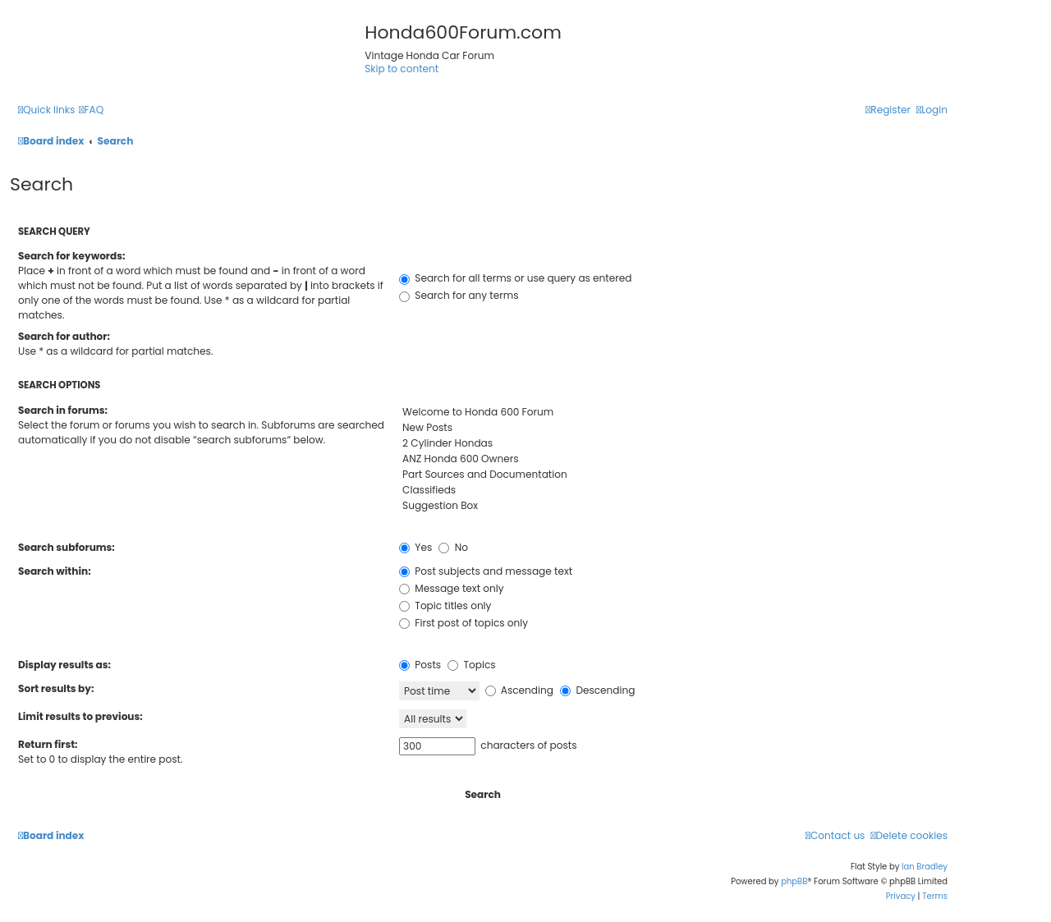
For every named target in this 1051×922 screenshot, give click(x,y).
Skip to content (401, 69)
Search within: (54, 571)
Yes (415, 547)
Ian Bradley (925, 866)
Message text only (451, 588)
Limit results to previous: (80, 716)
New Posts (673, 428)
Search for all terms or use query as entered (515, 278)
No (452, 547)
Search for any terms (458, 295)
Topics (471, 665)
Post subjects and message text (485, 571)
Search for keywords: (71, 256)
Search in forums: (63, 410)
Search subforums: (66, 547)
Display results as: (64, 665)
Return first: (47, 744)
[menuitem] (91, 110)
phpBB (794, 881)
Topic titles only (445, 605)
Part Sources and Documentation (673, 475)
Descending (597, 690)
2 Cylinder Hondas (673, 444)
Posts (420, 665)
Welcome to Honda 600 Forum (673, 412)
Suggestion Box (673, 506)
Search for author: (64, 336)
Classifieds (673, 490)
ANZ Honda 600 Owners (673, 459)
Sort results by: (56, 688)
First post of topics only (463, 623)
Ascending (519, 690)
